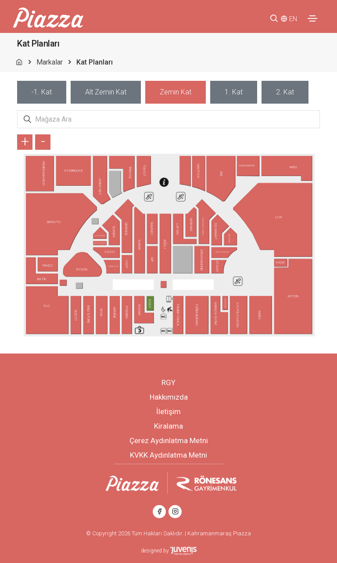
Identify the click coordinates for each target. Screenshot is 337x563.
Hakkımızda (169, 397)
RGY (168, 382)
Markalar (49, 62)
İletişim (168, 411)
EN (293, 19)
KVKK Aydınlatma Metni (168, 455)
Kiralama (168, 426)
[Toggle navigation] (312, 18)
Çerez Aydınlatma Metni (168, 440)
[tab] (42, 92)
